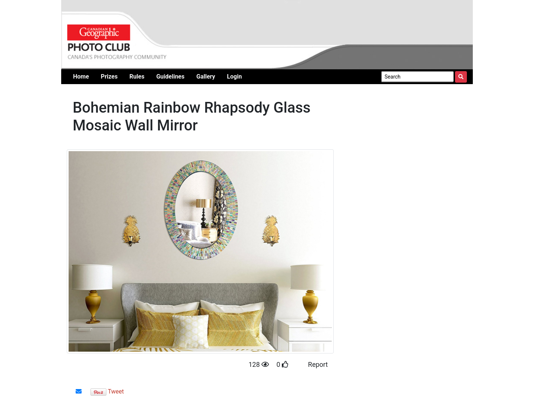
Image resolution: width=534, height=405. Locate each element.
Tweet (116, 391)
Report (318, 364)
